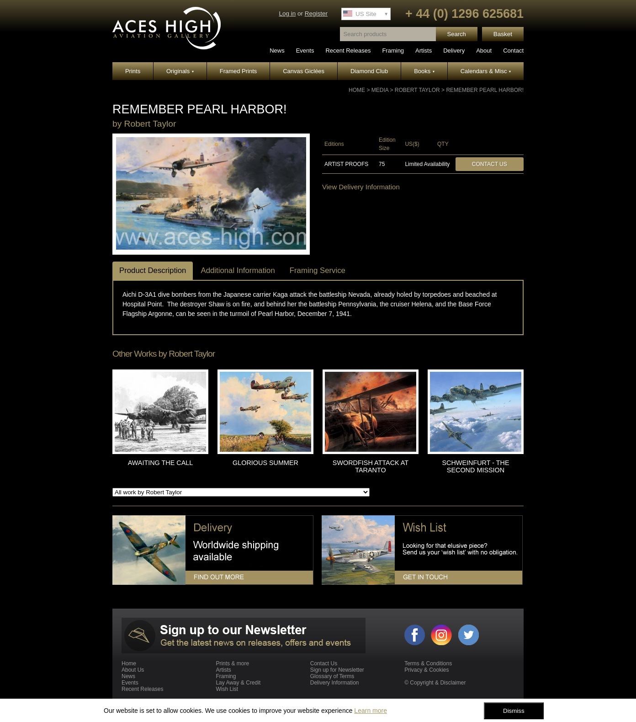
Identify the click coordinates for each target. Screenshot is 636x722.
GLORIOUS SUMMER (265, 462)
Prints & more (232, 663)
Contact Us (489, 164)
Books (424, 71)
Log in (287, 13)
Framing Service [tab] (317, 270)
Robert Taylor (417, 90)
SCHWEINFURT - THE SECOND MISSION (475, 466)
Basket (502, 34)
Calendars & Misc (486, 71)
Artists (423, 50)
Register (316, 13)
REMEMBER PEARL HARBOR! (485, 90)
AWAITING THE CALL (160, 462)
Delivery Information (334, 682)
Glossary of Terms (332, 676)
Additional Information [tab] (238, 270)
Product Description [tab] (152, 270)
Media (379, 90)
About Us (133, 670)
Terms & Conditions (428, 663)
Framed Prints (238, 71)
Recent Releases (348, 50)
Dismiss (514, 710)
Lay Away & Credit (238, 682)
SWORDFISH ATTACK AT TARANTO (370, 466)
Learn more (370, 710)
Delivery (454, 50)
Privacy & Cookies (426, 670)
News (277, 50)
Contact (513, 50)
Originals (180, 71)
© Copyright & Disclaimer (435, 682)
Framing (393, 50)
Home (357, 90)
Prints (132, 71)
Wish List (227, 689)
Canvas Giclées (303, 71)
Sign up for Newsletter (337, 670)
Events (305, 50)
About (484, 50)
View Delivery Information (361, 187)
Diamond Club (369, 71)
